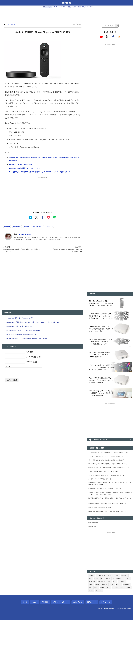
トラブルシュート (95, 609)
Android (92, 602)
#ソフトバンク (57, 230)
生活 (100, 605)
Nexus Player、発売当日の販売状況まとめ (21, 330)
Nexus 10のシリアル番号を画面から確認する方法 (23, 338)
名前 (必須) (29, 355)
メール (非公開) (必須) (33, 360)
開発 (91, 612)
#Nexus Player (43, 230)
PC (113, 605)
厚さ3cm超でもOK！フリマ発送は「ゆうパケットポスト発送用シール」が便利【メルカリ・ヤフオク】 (109, 501)
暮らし (70, 7)
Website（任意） (32, 365)
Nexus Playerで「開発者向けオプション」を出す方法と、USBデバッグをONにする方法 (37, 326)
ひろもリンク (92, 552)
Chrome (128, 619)
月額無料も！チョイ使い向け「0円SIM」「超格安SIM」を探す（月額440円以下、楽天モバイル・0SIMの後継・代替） (108, 511)
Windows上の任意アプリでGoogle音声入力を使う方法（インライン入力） (109, 479)
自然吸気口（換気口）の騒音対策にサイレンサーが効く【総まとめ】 (109, 525)
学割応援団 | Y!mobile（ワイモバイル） (23, 164)
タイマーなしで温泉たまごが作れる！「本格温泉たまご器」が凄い (109, 490)
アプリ (106, 609)
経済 (75, 7)
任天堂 (91, 619)
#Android (7, 230)
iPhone (119, 605)
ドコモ (100, 616)
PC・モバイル (44, 7)
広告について (92, 634)
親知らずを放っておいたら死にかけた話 (101, 530)
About (34, 634)
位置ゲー (92, 616)
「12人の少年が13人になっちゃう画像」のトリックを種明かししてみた (109, 458)
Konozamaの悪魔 (94, 548)
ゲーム (53, 7)
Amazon (107, 616)
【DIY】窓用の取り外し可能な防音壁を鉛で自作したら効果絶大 (109, 467)
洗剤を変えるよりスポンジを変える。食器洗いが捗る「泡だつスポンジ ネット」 (109, 518)
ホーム (25, 634)
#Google (31, 230)
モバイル (114, 602)
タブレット (115, 609)
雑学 (95, 7)
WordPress (116, 616)
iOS (97, 612)
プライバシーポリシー (60, 634)
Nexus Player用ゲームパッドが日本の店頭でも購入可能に (26, 334)
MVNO (92, 622)
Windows (92, 605)
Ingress (99, 619)
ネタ (105, 619)
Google (120, 612)
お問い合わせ (78, 634)
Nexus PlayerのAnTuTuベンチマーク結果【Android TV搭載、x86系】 (30, 342)
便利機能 (45, 634)
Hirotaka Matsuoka (26, 238)
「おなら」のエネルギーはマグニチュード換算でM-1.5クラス (108, 463)
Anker (113, 612)
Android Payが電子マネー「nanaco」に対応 (21, 321)
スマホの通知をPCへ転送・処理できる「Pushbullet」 (106, 484)
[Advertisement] (66, 14)
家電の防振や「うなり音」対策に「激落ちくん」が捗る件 (107, 506)
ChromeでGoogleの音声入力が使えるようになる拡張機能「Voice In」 (109, 473)
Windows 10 (126, 609)
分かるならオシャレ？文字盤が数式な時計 (102, 495)
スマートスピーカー (116, 619)
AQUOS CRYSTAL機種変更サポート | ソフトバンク (27, 168)
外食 (124, 616)
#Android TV (19, 230)
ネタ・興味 (61, 7)
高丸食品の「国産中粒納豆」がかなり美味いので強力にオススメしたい (109, 535)
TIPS (121, 602)
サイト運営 (104, 612)
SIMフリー (100, 622)
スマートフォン (103, 602)
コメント (9, 370)
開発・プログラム (85, 7)
